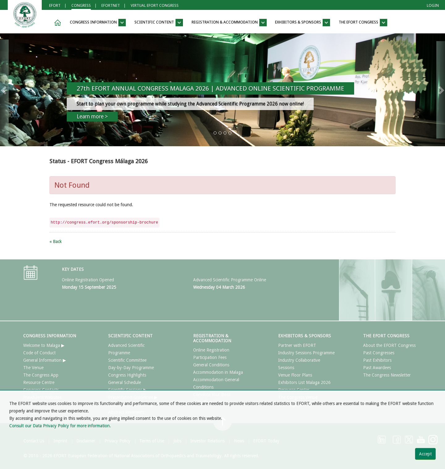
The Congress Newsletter (387, 375)
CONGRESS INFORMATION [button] (98, 22)
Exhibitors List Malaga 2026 (304, 382)
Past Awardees (377, 367)
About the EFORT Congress (389, 345)
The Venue (33, 367)
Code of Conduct (39, 352)
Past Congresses (378, 352)
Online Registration (211, 349)
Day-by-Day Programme (131, 367)
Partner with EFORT (297, 345)
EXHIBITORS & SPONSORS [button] (302, 22)
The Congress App (40, 375)
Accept (425, 453)
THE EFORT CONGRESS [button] (363, 22)
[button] (56, 22)
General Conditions (211, 364)
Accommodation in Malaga (218, 372)
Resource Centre (38, 382)
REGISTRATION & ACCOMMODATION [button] (229, 22)
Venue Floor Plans (295, 375)
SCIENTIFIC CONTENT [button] (158, 22)
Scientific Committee (127, 360)
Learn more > (92, 116)
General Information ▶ (44, 360)
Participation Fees (210, 357)
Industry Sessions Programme (306, 352)
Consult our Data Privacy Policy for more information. (60, 425)
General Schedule (124, 382)
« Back (55, 241)
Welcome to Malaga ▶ (44, 345)
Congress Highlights (127, 375)
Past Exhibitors (377, 360)
